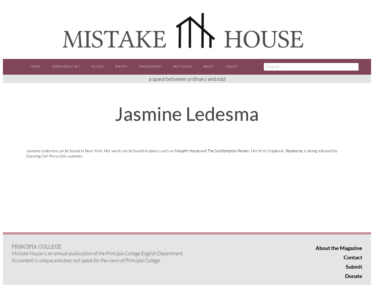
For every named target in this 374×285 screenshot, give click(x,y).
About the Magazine (339, 248)
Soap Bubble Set (66, 66)
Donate (353, 276)
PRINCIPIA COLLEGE (36, 246)
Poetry (121, 66)
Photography (150, 66)
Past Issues (182, 66)
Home (35, 66)
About (208, 66)
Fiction (97, 66)
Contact (353, 257)
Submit (232, 66)
